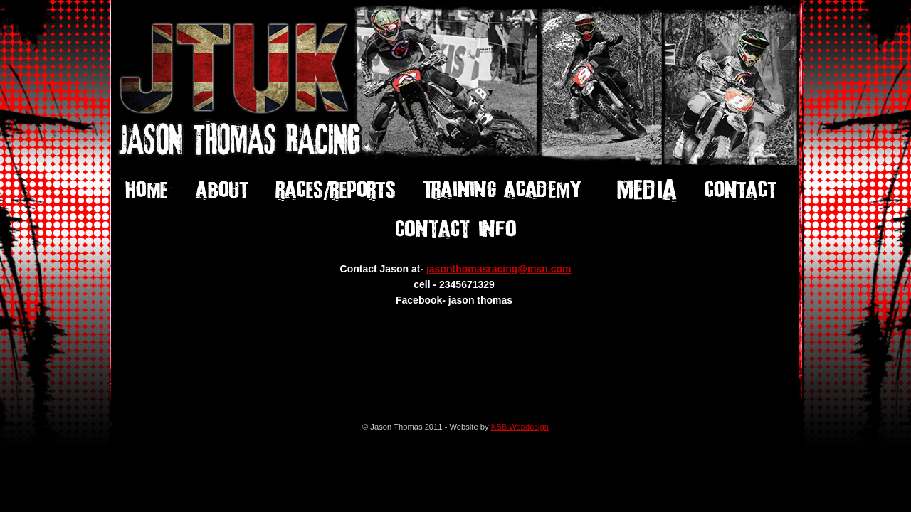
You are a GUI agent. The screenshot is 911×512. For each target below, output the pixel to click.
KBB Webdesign (520, 426)
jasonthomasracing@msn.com (498, 268)
